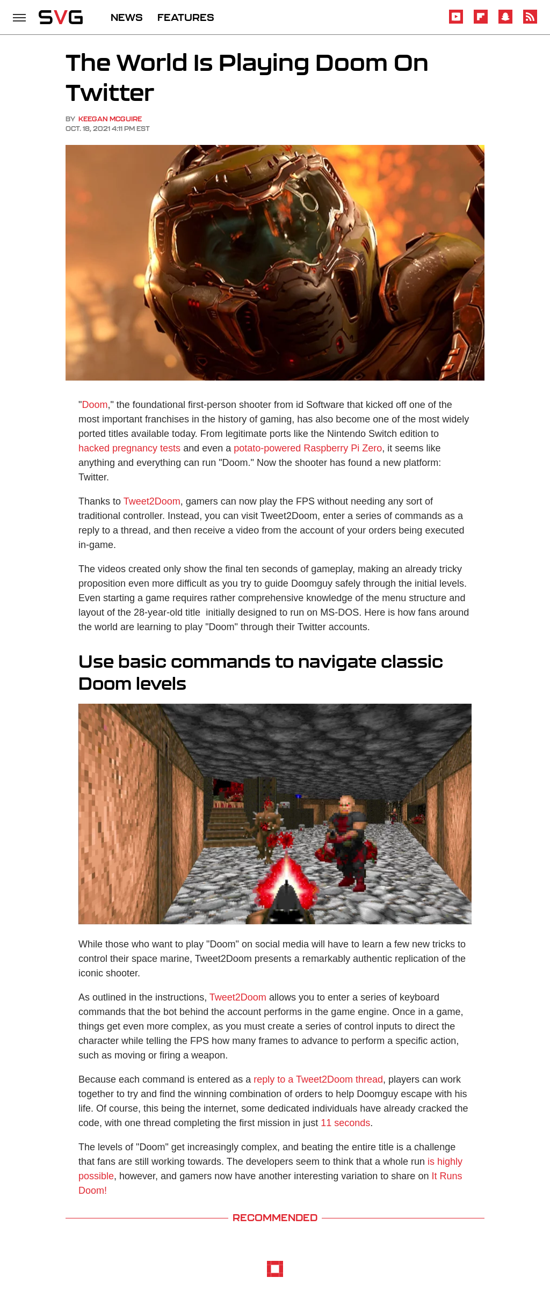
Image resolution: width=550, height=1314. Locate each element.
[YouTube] (456, 22)
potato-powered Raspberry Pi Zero (308, 448)
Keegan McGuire (110, 119)
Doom (94, 404)
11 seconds (345, 1123)
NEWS (127, 17)
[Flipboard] (481, 22)
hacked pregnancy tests (129, 448)
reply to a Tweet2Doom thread (318, 1079)
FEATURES (185, 17)
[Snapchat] (505, 22)
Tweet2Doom (152, 501)
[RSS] (530, 22)
